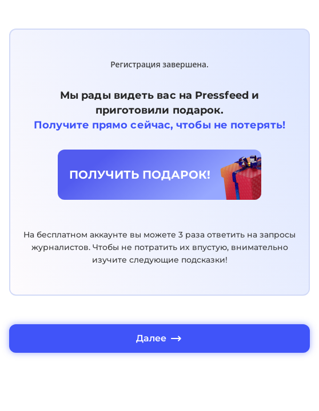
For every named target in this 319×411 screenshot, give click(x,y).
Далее (159, 338)
